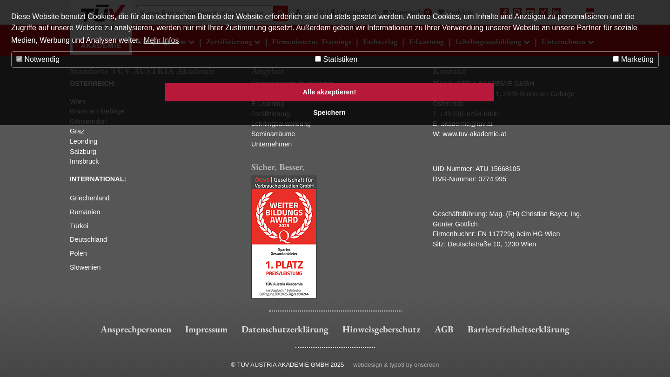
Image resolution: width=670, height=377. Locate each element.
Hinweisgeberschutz (381, 329)
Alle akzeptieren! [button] (329, 92)
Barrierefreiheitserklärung (519, 329)
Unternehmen (271, 144)
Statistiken (336, 59)
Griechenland (90, 198)
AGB (444, 329)
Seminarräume (273, 134)
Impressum (206, 329)
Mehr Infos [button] (161, 40)
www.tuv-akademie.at (474, 134)
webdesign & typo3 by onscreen (396, 364)
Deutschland (88, 239)
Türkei (79, 226)
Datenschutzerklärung (284, 329)
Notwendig (38, 59)
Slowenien (85, 267)
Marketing (633, 59)
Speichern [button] (329, 112)
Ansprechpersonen (135, 329)
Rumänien (85, 212)
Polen (78, 253)
